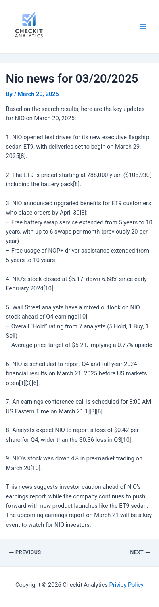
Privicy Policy (126, 584)
